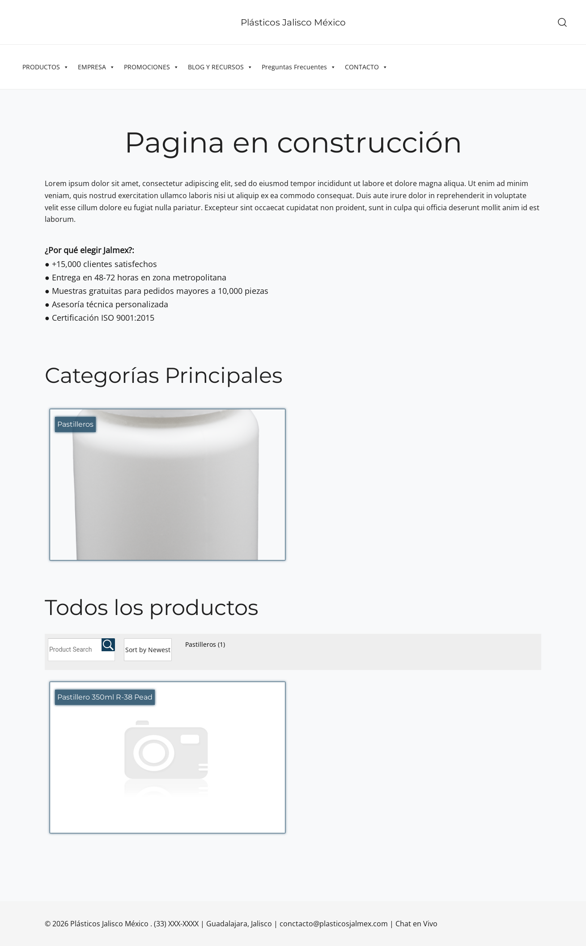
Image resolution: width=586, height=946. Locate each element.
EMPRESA (96, 67)
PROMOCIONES (151, 67)
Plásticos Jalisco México (293, 22)
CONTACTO (366, 67)
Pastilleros (205, 644)
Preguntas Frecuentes (299, 67)
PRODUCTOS (45, 67)
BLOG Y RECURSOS (220, 67)
